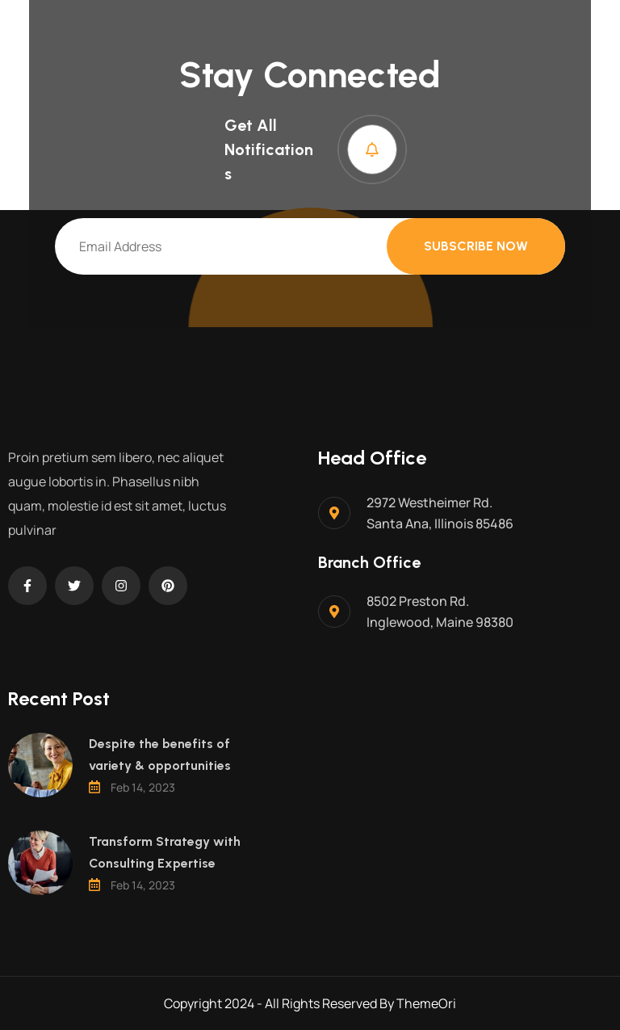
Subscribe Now (476, 246)
